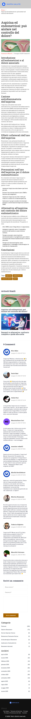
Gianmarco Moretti (7, 53)
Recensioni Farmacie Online (15, 636)
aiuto (15, 278)
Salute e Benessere (15, 629)
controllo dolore (7, 278)
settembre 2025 (15, 678)
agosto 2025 (15, 681)
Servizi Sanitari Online (15, 633)
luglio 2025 (15, 684)
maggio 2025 (15, 688)
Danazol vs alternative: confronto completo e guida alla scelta (15, 333)
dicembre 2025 (15, 668)
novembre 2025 (15, 671)
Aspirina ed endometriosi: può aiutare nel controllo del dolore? (14, 310)
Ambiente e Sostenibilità (15, 643)
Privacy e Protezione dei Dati (12, 713)
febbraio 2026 (15, 661)
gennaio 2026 (15, 664)
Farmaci (15, 626)
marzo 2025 (15, 691)
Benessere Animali (15, 646)
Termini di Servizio (16, 711)
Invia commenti (11, 615)
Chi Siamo (6, 711)
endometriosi (17, 275)
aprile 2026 (15, 654)
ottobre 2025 (15, 674)
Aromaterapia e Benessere (15, 640)
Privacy (25, 711)
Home (3, 10)
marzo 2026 (15, 658)
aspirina (8, 275)
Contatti (24, 713)
